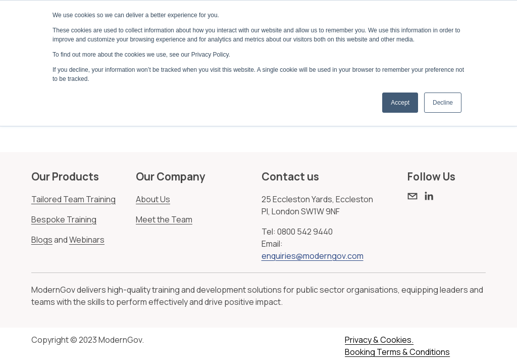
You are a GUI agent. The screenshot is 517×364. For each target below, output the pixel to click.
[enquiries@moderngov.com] (412, 196)
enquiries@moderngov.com (313, 255)
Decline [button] (443, 102)
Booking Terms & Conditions (397, 351)
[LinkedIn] (429, 196)
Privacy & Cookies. (379, 339)
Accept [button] (400, 102)
